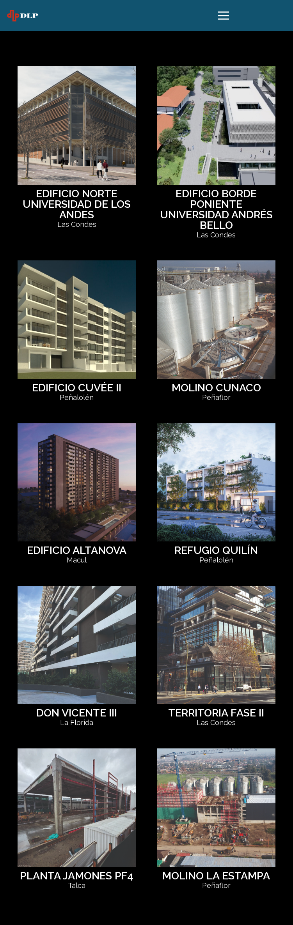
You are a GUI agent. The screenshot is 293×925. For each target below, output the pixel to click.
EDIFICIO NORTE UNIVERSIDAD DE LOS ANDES (77, 204)
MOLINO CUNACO (216, 388)
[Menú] (223, 15)
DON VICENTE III (76, 713)
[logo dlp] (22, 15)
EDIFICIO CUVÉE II (76, 388)
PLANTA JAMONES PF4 (76, 876)
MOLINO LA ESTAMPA (216, 876)
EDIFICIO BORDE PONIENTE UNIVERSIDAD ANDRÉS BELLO (216, 209)
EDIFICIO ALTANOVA (76, 550)
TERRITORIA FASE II (216, 713)
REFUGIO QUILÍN (216, 550)
